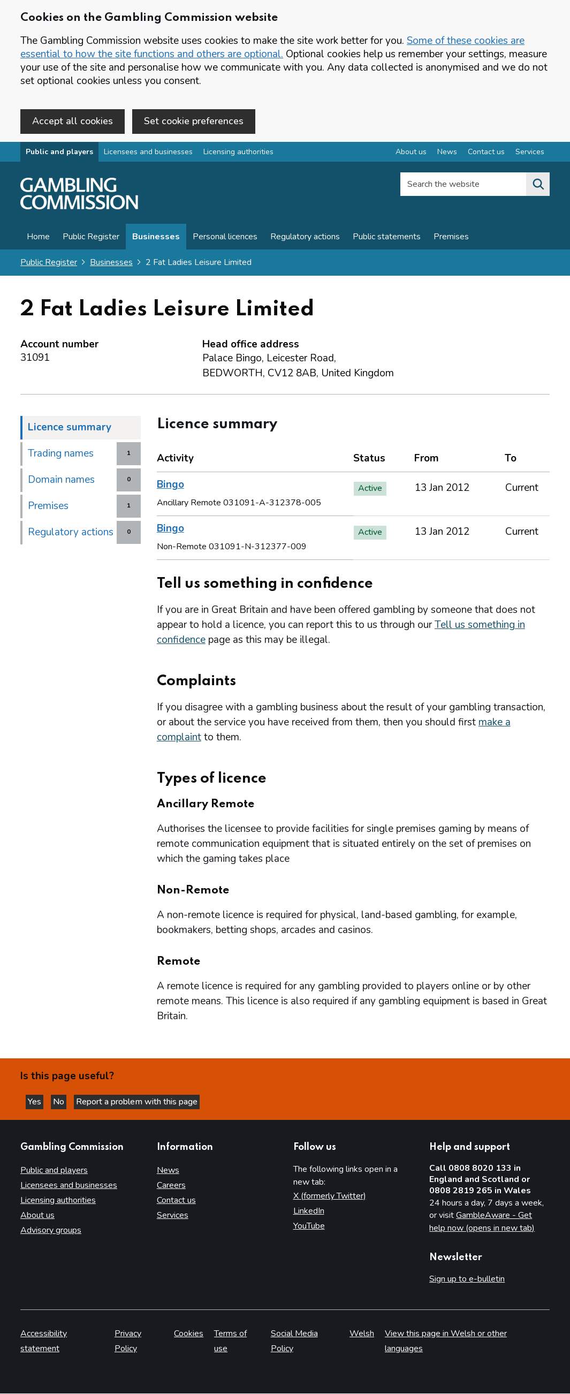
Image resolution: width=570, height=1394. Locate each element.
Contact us (176, 1201)
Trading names (61, 456)
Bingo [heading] (170, 487)
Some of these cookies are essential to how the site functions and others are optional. (272, 47)
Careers (171, 1186)
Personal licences (225, 239)
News (168, 1171)
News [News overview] (447, 154)
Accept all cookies (72, 121)
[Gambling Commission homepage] (79, 209)
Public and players (59, 154)
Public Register (91, 239)
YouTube (309, 1226)
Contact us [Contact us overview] (486, 154)
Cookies (188, 1334)
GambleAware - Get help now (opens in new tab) (482, 1222)
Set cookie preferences (194, 121)
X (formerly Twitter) (329, 1196)
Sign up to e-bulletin (467, 1279)
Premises (451, 239)
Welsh (361, 1334)
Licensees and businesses (148, 154)
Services (172, 1216)
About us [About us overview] (411, 154)
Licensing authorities (238, 154)
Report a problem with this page (150, 1101)
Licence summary (69, 430)
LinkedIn (308, 1211)
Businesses (156, 239)
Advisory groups (50, 1231)
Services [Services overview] (529, 154)
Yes (40, 1101)
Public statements (387, 239)
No (69, 1101)
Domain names (61, 482)
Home (38, 239)
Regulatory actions (305, 239)
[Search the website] (538, 187)
